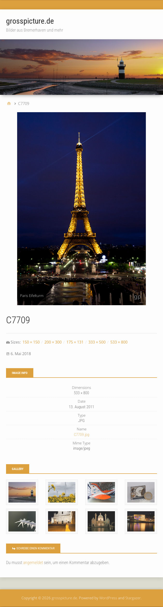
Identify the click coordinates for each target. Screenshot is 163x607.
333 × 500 (97, 342)
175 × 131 (75, 342)
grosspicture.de (30, 21)
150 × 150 (31, 342)
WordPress (108, 597)
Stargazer (133, 597)
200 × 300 (53, 342)
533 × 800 (119, 342)
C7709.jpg (81, 434)
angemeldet (33, 562)
